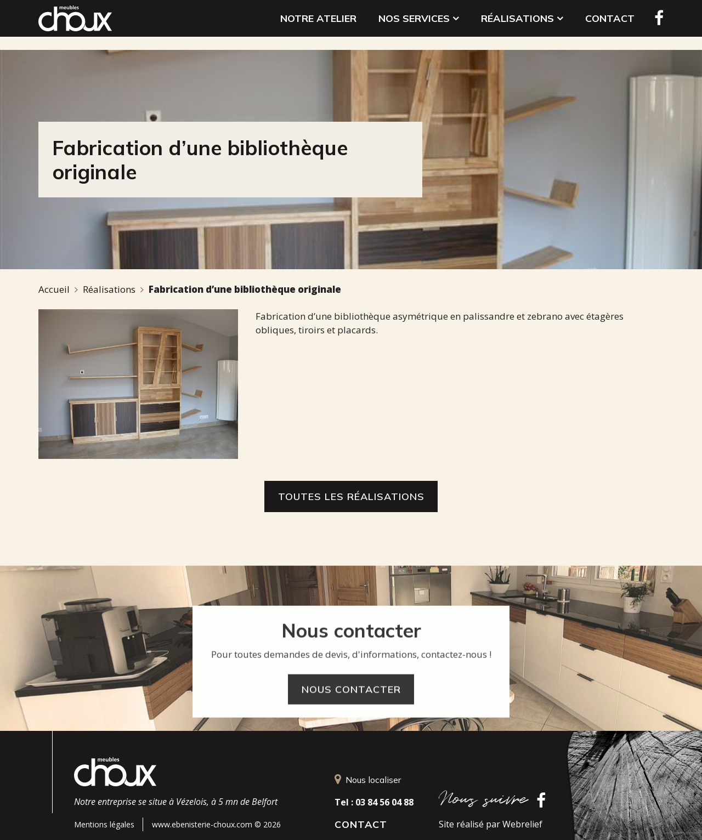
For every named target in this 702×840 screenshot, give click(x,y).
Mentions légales (104, 824)
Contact (610, 25)
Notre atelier (318, 25)
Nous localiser (368, 779)
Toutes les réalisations (351, 496)
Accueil (54, 289)
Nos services (418, 24)
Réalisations (522, 24)
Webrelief (522, 824)
